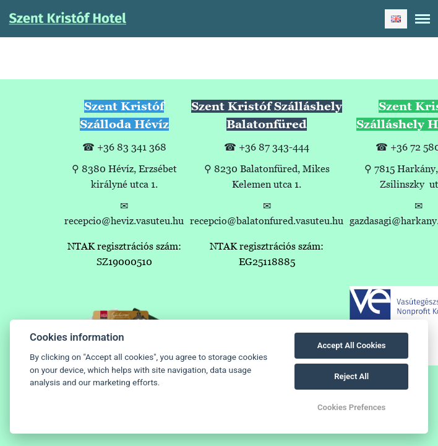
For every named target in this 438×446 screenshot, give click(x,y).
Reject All (351, 376)
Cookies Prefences (351, 407)
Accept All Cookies (351, 345)
